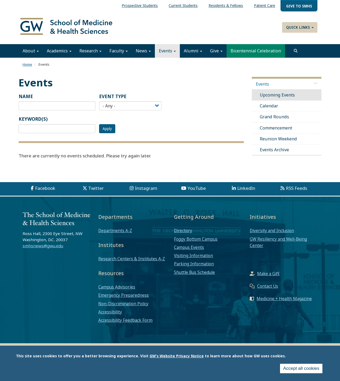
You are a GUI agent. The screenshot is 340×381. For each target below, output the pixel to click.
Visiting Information (193, 256)
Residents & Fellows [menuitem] (226, 5)
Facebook (45, 189)
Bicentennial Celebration (256, 51)
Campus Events (189, 247)
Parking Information (194, 264)
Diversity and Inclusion (272, 231)
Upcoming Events (277, 95)
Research (90, 51)
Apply (107, 128)
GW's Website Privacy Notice (177, 355)
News (143, 51)
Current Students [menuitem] (183, 5)
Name (26, 97)
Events (167, 51)
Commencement (276, 128)
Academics (59, 51)
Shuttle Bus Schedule (194, 272)
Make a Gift (268, 274)
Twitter (96, 189)
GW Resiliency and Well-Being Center (278, 242)
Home (27, 64)
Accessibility (110, 312)
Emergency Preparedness (123, 295)
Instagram (146, 189)
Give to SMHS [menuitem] (299, 6)
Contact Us (267, 286)
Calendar (269, 106)
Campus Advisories (116, 287)
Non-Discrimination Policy (123, 304)
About (31, 51)
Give (216, 51)
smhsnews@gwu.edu (43, 246)
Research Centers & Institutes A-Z (131, 259)
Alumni (193, 51)
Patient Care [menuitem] (264, 5)
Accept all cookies (301, 368)
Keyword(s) (33, 119)
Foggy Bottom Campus (196, 239)
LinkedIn (246, 189)
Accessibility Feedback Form (125, 320)
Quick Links (300, 27)
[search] (295, 51)
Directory (183, 231)
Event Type (112, 97)
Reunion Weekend (278, 139)
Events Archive (274, 150)
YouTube (197, 189)
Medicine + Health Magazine (284, 299)
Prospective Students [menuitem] (140, 5)
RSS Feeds (296, 189)
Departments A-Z (115, 231)
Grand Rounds (274, 117)
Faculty (118, 51)
